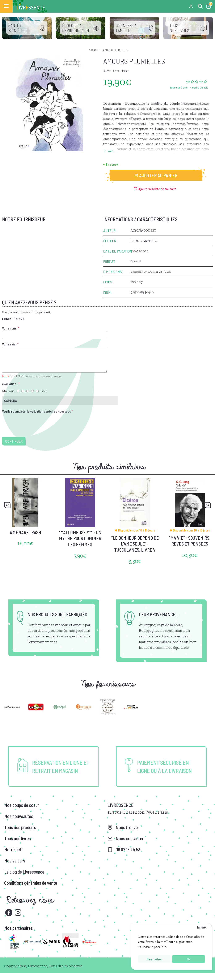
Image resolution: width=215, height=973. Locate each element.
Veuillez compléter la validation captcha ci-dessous (36, 411)
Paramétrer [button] (154, 959)
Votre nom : (9, 328)
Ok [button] (188, 959)
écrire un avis (200, 87)
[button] (7, 505)
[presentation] (31, 422)
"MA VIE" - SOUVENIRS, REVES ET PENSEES (189, 541)
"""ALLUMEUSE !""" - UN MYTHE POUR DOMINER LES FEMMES (80, 538)
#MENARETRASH (25, 532)
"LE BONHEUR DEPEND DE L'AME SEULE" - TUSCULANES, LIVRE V (135, 543)
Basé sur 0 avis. (179, 87)
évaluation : (10, 384)
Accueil (93, 49)
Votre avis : (9, 344)
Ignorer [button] (202, 927)
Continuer (13, 441)
